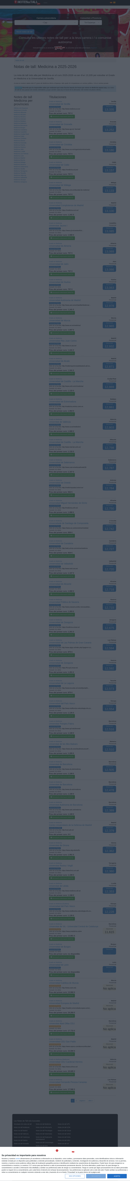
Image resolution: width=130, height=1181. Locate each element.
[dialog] (65, 1164)
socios (18, 1158)
